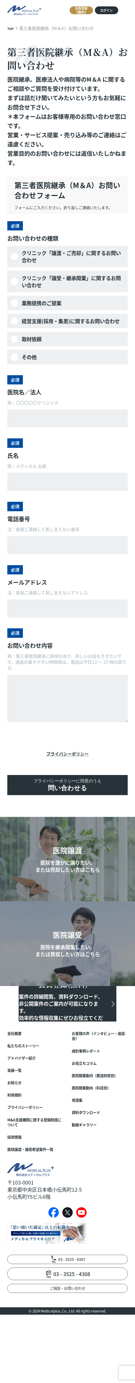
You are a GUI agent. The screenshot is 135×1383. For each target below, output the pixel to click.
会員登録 (64, 10)
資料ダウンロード (91, 1154)
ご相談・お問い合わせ (67, 1354)
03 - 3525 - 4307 (71, 1322)
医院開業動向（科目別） (99, 1126)
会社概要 (17, 1055)
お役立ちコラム (89, 1090)
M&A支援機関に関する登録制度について (35, 1158)
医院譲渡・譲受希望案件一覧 (34, 1194)
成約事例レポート (91, 1076)
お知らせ (17, 1112)
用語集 (79, 1140)
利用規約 (17, 1126)
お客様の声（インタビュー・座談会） (99, 1059)
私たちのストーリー (29, 1069)
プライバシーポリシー (67, 755)
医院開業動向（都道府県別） (99, 1108)
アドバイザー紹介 (27, 1083)
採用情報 (17, 1176)
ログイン (98, 11)
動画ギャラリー (89, 1169)
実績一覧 (17, 1097)
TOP (11, 28)
